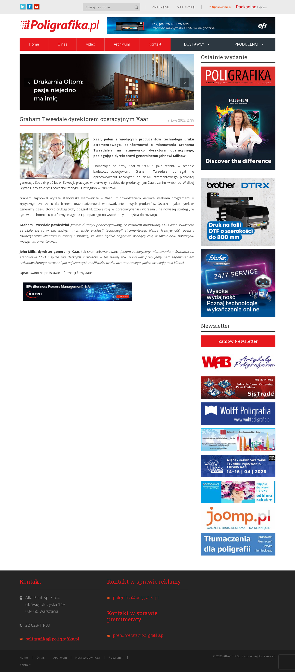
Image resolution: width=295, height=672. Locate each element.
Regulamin (116, 657)
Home (34, 44)
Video (90, 44)
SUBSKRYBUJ (185, 7)
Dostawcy (196, 44)
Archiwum (122, 44)
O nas (62, 44)
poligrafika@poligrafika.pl (52, 639)
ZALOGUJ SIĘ (160, 7)
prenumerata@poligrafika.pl (139, 635)
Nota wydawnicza (87, 657)
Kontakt (155, 44)
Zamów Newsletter (238, 341)
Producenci (249, 44)
